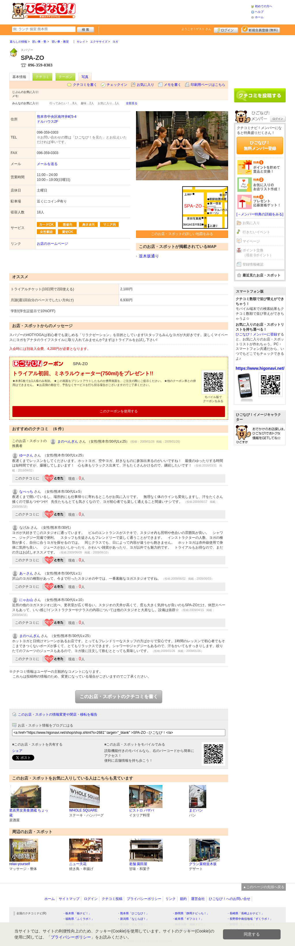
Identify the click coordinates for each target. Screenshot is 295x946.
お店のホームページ (52, 244)
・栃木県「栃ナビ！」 (77, 913)
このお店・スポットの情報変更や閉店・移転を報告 (57, 714)
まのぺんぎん (67, 441)
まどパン (196, 810)
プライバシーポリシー (144, 899)
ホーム (259, 17)
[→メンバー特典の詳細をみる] (260, 214)
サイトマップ (69, 899)
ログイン (226, 29)
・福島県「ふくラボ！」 (78, 918)
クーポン (65, 77)
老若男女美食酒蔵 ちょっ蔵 (28, 812)
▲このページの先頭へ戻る (263, 887)
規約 (183, 899)
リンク (170, 899)
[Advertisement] (163, 11)
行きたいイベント (256, 232)
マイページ (251, 241)
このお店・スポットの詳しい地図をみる (182, 234)
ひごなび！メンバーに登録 (256, 334)
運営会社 (198, 899)
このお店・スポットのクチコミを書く (119, 696)
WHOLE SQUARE (83, 810)
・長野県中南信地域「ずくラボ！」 (250, 918)
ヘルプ (259, 11)
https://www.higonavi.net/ (260, 368)
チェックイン (117, 85)
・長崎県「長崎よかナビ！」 (245, 913)
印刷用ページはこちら (208, 85)
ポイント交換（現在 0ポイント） (258, 252)
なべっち (26, 492)
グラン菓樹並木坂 (203, 864)
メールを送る (47, 164)
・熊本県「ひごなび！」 (133, 913)
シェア (17, 751)
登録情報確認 (253, 264)
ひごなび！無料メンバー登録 (260, 145)
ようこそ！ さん (196, 29)
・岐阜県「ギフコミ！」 (188, 918)
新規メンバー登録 (260, 29)
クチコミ (42, 77)
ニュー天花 (77, 864)
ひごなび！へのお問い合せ (229, 899)
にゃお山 (26, 600)
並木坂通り (149, 256)
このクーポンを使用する (119, 411)
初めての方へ (263, 6)
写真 (85, 77)
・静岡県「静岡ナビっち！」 (190, 913)
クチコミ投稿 (112, 899)
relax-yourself (19, 864)
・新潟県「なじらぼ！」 (133, 918)
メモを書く (172, 85)
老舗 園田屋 (138, 864)
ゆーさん (26, 455)
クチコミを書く (85, 85)
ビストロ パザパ (141, 810)
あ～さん (26, 573)
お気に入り (145, 85)
